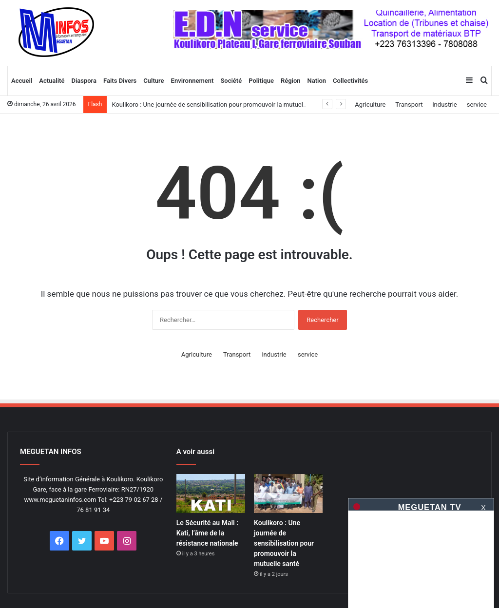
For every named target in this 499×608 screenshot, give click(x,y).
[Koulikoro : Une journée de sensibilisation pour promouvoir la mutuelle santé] (288, 493)
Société (231, 80)
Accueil (21, 80)
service (477, 104)
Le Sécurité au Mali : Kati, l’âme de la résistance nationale (207, 533)
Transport (408, 104)
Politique (261, 80)
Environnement (192, 80)
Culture (153, 80)
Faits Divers (119, 80)
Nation (316, 80)
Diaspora (83, 80)
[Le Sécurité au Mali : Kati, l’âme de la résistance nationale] (210, 493)
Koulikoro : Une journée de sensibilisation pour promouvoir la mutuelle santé (218, 104)
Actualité (51, 80)
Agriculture (370, 104)
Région (291, 80)
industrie (444, 104)
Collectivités (350, 80)
